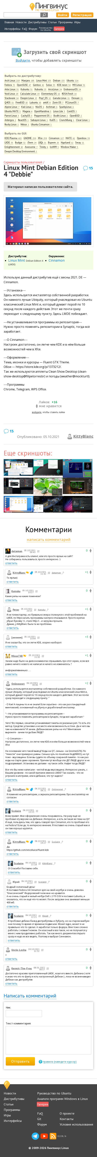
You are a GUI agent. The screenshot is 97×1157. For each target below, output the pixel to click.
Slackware (12, 98)
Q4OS (9, 102)
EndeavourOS (72, 89)
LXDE (9, 142)
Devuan (77, 98)
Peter (16, 609)
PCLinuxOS (72, 102)
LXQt (42, 142)
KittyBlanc (83, 436)
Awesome (31, 147)
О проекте (67, 1113)
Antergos (10, 120)
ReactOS (23, 120)
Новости (21, 22)
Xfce (42, 138)
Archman (51, 106)
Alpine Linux (12, 106)
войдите (36, 412)
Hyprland (67, 142)
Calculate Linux (30, 93)
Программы (65, 22)
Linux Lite (59, 111)
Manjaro (28, 80)
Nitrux (25, 124)
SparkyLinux (66, 106)
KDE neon (64, 85)
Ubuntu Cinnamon (41, 124)
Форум (33, 29)
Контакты (66, 1119)
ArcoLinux (55, 89)
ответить (11, 563)
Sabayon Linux (39, 120)
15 (91, 168)
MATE (70, 138)
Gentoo (38, 85)
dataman (16, 551)
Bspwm (53, 142)
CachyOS (26, 115)
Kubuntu (27, 89)
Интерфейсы (12, 29)
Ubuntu (72, 80)
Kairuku (15, 591)
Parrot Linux (12, 115)
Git (39, 1119)
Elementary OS (50, 93)
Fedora (10, 85)
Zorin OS (58, 102)
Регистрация (82, 15)
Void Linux (11, 93)
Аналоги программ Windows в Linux (62, 1099)
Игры (77, 22)
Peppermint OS (43, 115)
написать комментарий (48, 539)
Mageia (27, 111)
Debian (59, 80)
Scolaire (16, 811)
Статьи (52, 22)
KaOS (54, 120)
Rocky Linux (12, 124)
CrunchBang (66, 120)
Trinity (43, 147)
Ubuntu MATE (13, 111)
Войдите (23, 60)
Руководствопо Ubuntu (45, 29)
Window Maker (69, 147)
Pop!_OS (45, 98)
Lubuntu (35, 102)
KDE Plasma (13, 138)
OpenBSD (76, 115)
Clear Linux (83, 120)
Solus (50, 85)
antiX (47, 102)
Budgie (20, 142)
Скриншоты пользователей (23, 162)
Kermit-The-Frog (21, 968)
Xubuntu (40, 89)
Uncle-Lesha (18, 950)
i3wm (31, 142)
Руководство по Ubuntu (54, 1093)
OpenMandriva (42, 111)
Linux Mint (43, 80)
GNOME (30, 138)
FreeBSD (22, 102)
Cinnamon (56, 138)
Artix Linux (12, 89)
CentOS (72, 111)
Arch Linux (12, 80)
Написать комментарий (30, 995)
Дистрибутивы (37, 22)
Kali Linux (27, 106)
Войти (62, 15)
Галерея (59, 29)
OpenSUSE (24, 85)
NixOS (40, 106)
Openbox (83, 138)
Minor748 (17, 656)
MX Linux (79, 85)
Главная (9, 22)
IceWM (54, 147)
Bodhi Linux (61, 115)
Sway (79, 142)
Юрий (47, 916)
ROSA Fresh (69, 93)
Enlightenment (14, 147)
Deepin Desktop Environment (21, 151)
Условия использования (76, 1124)
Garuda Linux (61, 98)
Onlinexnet (18, 683)
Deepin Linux (28, 98)
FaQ (24, 29)
